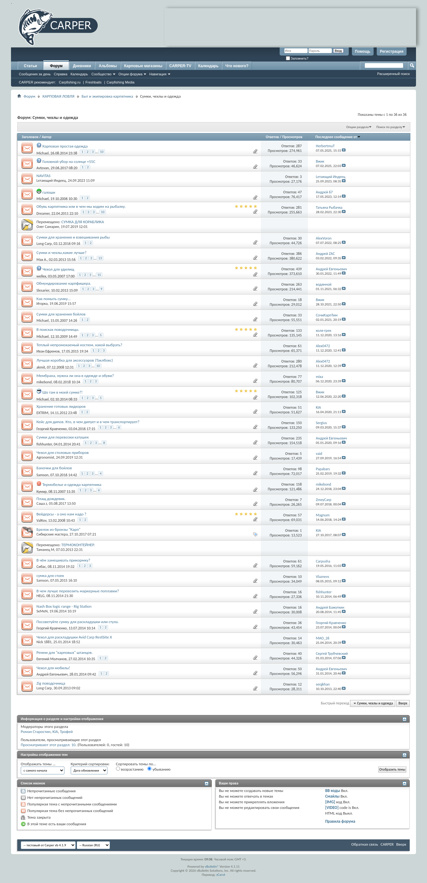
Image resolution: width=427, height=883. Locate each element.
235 (299, 438)
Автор (47, 137)
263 (299, 284)
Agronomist (45, 457)
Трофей (66, 731)
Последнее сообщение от (338, 137)
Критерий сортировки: (90, 764)
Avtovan (42, 168)
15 (99, 275)
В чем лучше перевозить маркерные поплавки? (77, 591)
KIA (55, 731)
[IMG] (330, 802)
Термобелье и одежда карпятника (71, 484)
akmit (40, 367)
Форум (56, 66)
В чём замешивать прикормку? (63, 560)
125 (299, 392)
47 (300, 192)
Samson (42, 475)
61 (300, 346)
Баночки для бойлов (54, 468)
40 (300, 653)
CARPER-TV (180, 66)
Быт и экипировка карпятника (107, 96)
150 (299, 423)
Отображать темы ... (38, 764)
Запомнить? (297, 58)
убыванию (158, 769)
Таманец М (45, 549)
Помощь (362, 51)
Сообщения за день (35, 74)
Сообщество (101, 74)
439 (299, 269)
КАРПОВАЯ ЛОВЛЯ (58, 96)
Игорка (41, 303)
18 (300, 300)
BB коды (332, 790)
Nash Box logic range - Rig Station (63, 606)
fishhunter (44, 444)
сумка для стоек (50, 575)
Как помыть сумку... (53, 298)
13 (100, 258)
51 (300, 407)
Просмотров (292, 137)
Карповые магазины (143, 66)
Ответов (272, 137)
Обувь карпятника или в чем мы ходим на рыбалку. (81, 206)
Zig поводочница (50, 683)
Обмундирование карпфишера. (63, 283)
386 (299, 253)
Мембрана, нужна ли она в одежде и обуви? (75, 375)
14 (300, 638)
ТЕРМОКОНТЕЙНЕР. (78, 544)
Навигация (157, 74)
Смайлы (332, 796)
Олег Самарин (47, 226)
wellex (41, 276)
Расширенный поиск (393, 74)
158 (299, 484)
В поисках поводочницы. (57, 329)
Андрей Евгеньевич (52, 674)
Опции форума (130, 74)
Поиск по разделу (389, 127)
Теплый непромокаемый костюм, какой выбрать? (79, 344)
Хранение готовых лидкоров (60, 406)
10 (101, 152)
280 (299, 361)
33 (300, 161)
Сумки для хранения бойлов (60, 314)
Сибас (41, 566)
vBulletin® (212, 866)
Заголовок (30, 137)
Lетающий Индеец (51, 180)
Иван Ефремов (48, 351)
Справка (60, 74)
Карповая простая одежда (65, 146)
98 (300, 469)
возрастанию (130, 769)
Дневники (82, 66)
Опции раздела (357, 127)
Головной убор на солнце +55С (68, 161)
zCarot (220, 875)
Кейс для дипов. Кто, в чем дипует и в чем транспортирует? (88, 421)
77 (300, 376)
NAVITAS (43, 175)
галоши (48, 192)
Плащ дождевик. (51, 498)
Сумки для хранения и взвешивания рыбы (73, 237)
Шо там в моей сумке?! (62, 392)
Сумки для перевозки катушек (62, 437)
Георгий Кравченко (51, 429)
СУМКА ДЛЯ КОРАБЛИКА (82, 221)
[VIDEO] (332, 807)
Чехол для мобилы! (53, 667)
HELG (40, 596)
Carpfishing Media (120, 82)
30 (300, 238)
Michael (42, 153)
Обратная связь (364, 844)
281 (299, 207)
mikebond (44, 382)
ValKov (41, 520)
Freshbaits (93, 82)
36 (300, 623)
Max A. (41, 259)
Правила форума (340, 821)
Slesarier (42, 290)
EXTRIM (42, 413)
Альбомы (108, 66)
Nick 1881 (44, 642)
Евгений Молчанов (51, 659)
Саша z (41, 503)
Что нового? (236, 66)
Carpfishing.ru (69, 82)
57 (300, 515)
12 (300, 684)
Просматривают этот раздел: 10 (48, 744)
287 (299, 146)
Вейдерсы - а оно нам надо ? (61, 514)
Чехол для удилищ (58, 269)
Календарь (79, 74)
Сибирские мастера (52, 534)
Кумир (41, 491)
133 (299, 330)
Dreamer (43, 213)
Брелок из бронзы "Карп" (58, 529)
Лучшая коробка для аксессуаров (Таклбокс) (74, 360)
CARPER (387, 844)
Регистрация (391, 51)
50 (300, 669)
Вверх (402, 703)
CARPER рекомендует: (37, 82)
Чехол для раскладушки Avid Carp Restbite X (74, 637)
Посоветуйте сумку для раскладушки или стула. (77, 621)
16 (300, 592)
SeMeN (41, 611)
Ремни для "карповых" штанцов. (64, 652)
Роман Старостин (36, 731)
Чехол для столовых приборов (62, 452)
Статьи (30, 66)
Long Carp (44, 243)
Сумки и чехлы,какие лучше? (61, 252)
